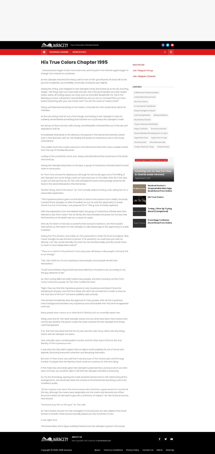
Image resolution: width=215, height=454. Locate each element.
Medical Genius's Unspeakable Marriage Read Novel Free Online (160, 188)
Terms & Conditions (113, 450)
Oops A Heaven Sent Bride (146, 124)
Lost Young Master (142, 115)
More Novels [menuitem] (79, 52)
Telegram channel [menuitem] (59, 52)
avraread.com (104, 440)
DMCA (159, 450)
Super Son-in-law (159, 137)
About (97, 450)
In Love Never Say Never (144, 106)
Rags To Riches (141, 128)
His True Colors (141, 101)
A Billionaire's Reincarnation (146, 92)
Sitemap (170, 450)
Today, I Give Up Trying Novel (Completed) (160, 210)
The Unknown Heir (158, 142)
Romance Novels (158, 128)
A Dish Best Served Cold (144, 97)
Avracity (68, 450)
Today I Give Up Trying (144, 146)
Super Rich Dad (141, 137)
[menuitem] (44, 52)
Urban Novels (163, 146)
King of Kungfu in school (144, 110)
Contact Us (147, 450)
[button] (165, 52)
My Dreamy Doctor (142, 119)
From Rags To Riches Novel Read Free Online (160, 221)
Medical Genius (160, 115)
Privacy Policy (132, 450)
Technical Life (140, 142)
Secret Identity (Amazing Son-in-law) (150, 133)
